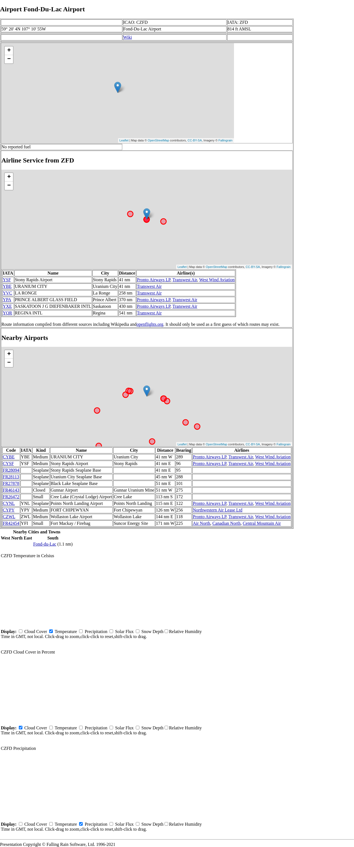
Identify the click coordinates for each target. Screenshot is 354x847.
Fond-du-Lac (44, 544)
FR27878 (11, 483)
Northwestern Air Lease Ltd (217, 510)
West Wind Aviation (217, 279)
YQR (7, 313)
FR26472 (11, 496)
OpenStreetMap (158, 140)
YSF (7, 279)
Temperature (66, 631)
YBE (7, 286)
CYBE (9, 457)
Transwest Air (185, 279)
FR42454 (11, 523)
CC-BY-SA (195, 140)
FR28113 (11, 476)
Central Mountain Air (262, 523)
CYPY (9, 510)
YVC (7, 293)
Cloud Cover (35, 631)
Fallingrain (225, 140)
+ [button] (9, 51)
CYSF (8, 463)
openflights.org (149, 324)
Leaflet (124, 140)
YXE (7, 306)
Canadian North (226, 523)
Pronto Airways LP (153, 279)
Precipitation (96, 631)
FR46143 (11, 490)
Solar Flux (124, 631)
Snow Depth (152, 631)
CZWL (9, 516)
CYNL (9, 503)
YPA (7, 299)
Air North (201, 523)
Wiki (127, 37)
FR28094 (11, 470)
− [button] (9, 59)
